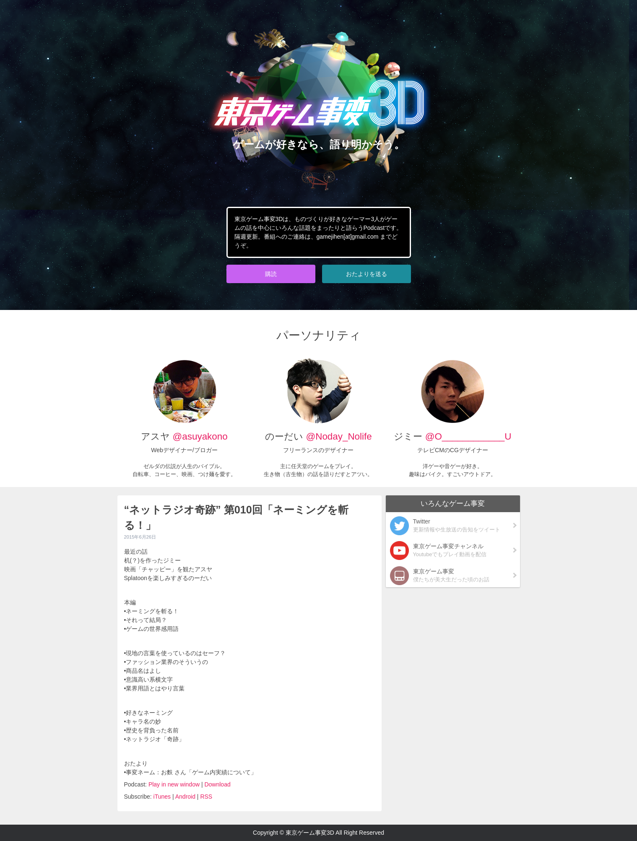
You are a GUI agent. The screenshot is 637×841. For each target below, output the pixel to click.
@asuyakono (200, 436)
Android (185, 796)
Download (217, 784)
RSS (206, 796)
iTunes (162, 796)
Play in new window (174, 784)
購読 (271, 274)
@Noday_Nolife (337, 436)
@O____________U (468, 436)
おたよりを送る (366, 274)
